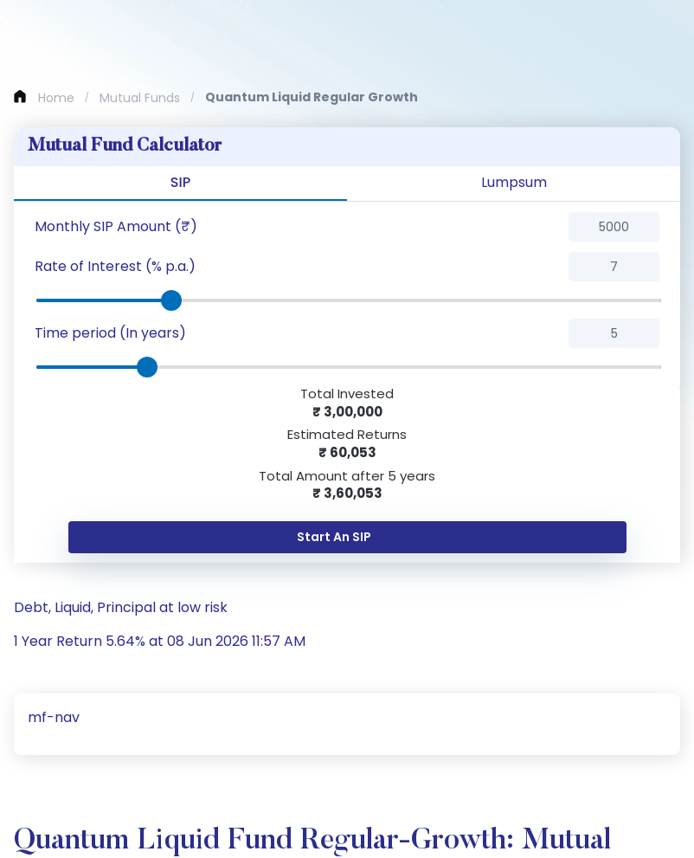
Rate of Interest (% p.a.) (115, 266)
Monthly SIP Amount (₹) (116, 226)
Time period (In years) (110, 333)
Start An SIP (334, 536)
